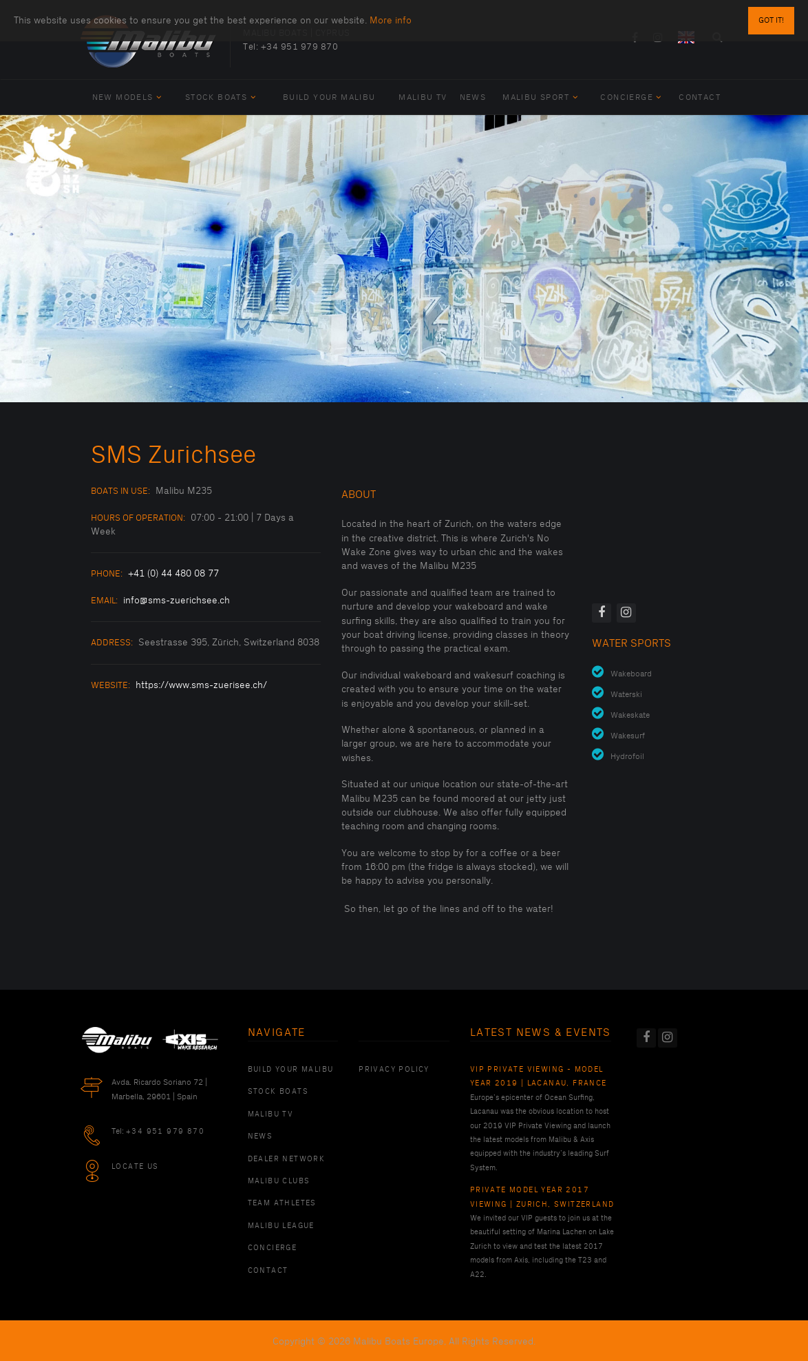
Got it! (771, 20)
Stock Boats (220, 97)
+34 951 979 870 (300, 47)
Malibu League (281, 1226)
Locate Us (135, 1167)
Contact (700, 97)
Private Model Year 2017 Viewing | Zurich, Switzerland (542, 1197)
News (473, 97)
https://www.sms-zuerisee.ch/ (201, 685)
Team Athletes (282, 1203)
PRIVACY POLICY (394, 1070)
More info (391, 20)
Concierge (630, 97)
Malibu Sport (540, 97)
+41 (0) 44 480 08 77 (173, 573)
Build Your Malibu (329, 97)
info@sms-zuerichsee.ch (176, 600)
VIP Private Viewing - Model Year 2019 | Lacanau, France (538, 1077)
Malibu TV (422, 97)
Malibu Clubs (279, 1181)
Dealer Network (287, 1159)
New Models (127, 97)
